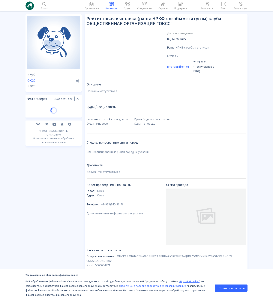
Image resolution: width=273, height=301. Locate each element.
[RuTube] (62, 181)
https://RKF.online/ (189, 281)
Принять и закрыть (232, 288)
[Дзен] (69, 181)
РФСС (31, 86)
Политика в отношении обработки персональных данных (53, 196)
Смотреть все (63, 137)
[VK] (38, 181)
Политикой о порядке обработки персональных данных (153, 286)
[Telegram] (46, 181)
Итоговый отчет (178, 66)
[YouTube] (54, 181)
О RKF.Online (53, 191)
